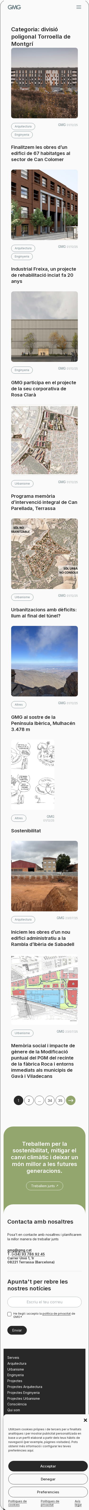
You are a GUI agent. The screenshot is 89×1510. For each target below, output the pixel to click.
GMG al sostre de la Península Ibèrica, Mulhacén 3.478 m (43, 723)
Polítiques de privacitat (50, 1503)
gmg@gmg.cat (19, 1250)
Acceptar (48, 1466)
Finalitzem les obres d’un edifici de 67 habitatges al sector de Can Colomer (40, 153)
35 (60, 1100)
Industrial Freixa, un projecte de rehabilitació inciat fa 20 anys (43, 275)
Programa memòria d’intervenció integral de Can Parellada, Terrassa (44, 502)
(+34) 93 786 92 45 (28, 1254)
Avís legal (78, 1503)
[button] (85, 1420)
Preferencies (48, 1492)
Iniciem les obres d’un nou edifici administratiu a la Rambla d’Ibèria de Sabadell (42, 938)
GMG (14, 7)
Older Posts (70, 1100)
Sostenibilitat (26, 831)
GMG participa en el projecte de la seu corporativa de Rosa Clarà (43, 389)
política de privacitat (56, 1313)
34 (50, 1100)
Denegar (48, 1479)
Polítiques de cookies (17, 1503)
